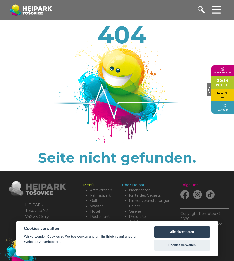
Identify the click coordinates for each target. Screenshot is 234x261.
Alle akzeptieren (182, 232)
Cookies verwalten (182, 245)
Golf (93, 200)
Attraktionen (101, 190)
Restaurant (100, 216)
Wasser (96, 206)
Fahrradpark (100, 195)
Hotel (95, 211)
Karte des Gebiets (145, 195)
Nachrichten (140, 190)
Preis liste (137, 216)
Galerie (135, 211)
